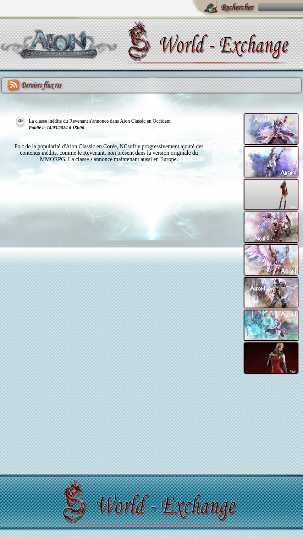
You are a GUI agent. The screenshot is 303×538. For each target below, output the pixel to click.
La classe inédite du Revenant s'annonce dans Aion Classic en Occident (100, 121)
